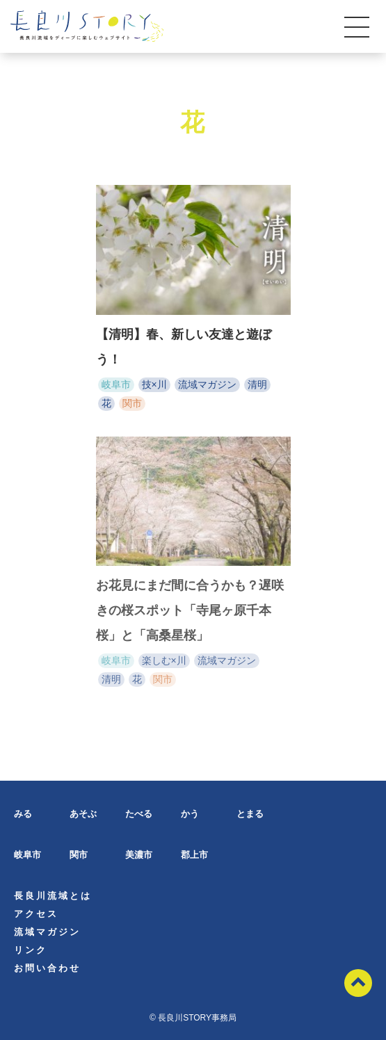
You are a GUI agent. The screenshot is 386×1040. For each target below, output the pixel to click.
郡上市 (194, 855)
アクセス (36, 914)
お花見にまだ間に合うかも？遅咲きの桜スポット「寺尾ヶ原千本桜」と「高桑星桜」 (190, 612)
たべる (138, 814)
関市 (132, 403)
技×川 (154, 384)
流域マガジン (207, 384)
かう (190, 814)
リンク (30, 950)
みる (23, 814)
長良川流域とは (53, 896)
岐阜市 (116, 384)
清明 (257, 384)
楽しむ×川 (164, 662)
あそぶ (83, 814)
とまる (250, 814)
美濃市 (138, 855)
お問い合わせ (47, 968)
